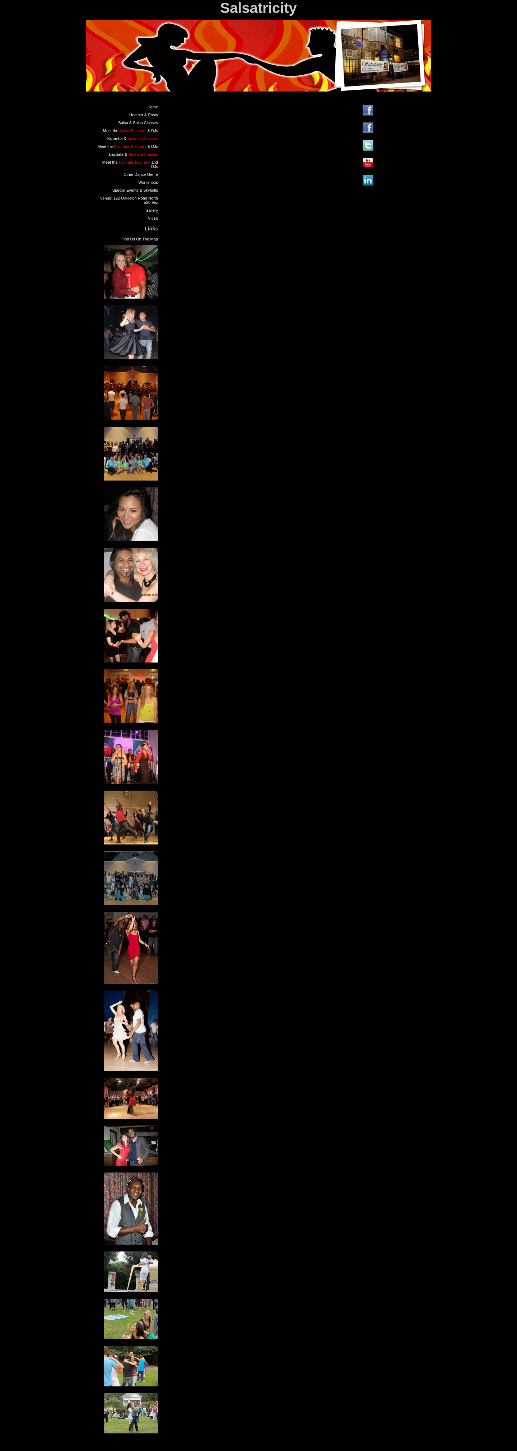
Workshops (148, 182)
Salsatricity (258, 8)
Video (153, 218)
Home (153, 107)
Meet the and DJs (130, 164)
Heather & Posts (143, 115)
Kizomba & (132, 138)
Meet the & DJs (130, 130)
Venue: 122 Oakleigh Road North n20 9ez (129, 200)
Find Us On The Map (139, 239)
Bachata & (133, 154)
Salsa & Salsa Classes (138, 123)
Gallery (151, 210)
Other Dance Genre (141, 174)
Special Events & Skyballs (135, 190)
